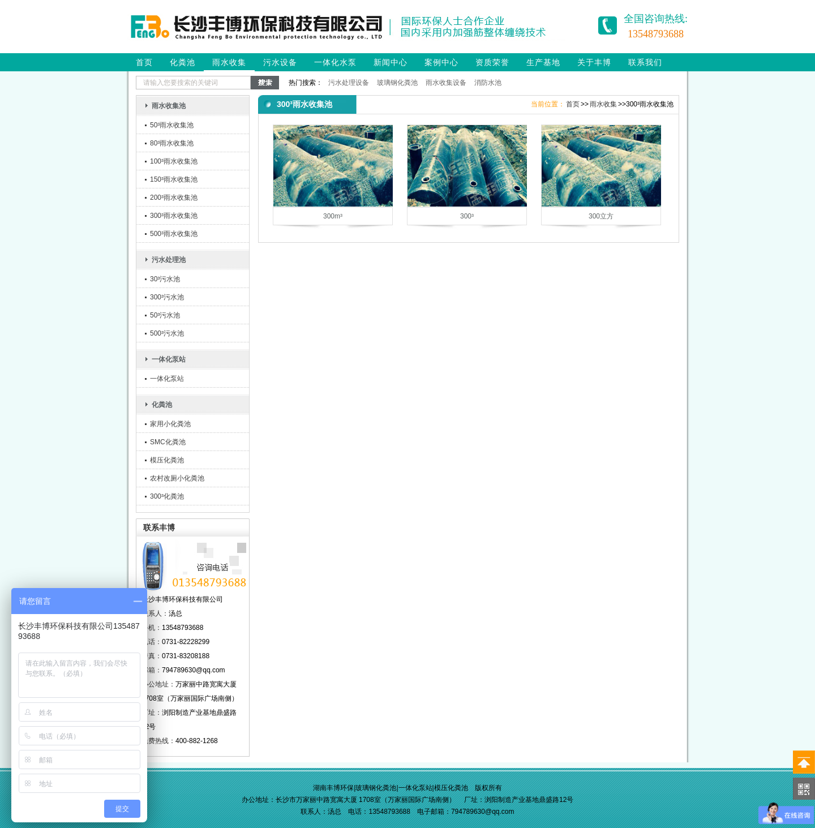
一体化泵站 (169, 359)
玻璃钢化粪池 (397, 83)
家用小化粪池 (170, 424)
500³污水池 (167, 333)
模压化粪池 (167, 460)
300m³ (332, 216)
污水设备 (280, 62)
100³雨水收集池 (174, 161)
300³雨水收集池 (174, 216)
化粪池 (182, 62)
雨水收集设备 (446, 83)
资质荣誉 (492, 62)
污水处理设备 (348, 83)
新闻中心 (391, 62)
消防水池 (487, 83)
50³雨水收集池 (172, 125)
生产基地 (543, 62)
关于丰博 (594, 62)
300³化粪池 (167, 496)
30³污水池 (165, 279)
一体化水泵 (335, 62)
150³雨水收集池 (174, 179)
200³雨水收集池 (174, 197)
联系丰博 (159, 527)
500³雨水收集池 (174, 234)
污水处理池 (169, 260)
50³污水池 (165, 315)
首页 (144, 62)
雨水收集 (229, 62)
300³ (467, 216)
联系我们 (645, 62)
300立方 (601, 216)
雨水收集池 (169, 106)
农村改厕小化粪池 (177, 478)
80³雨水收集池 (172, 143)
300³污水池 (167, 297)
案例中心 (441, 62)
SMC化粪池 (168, 442)
